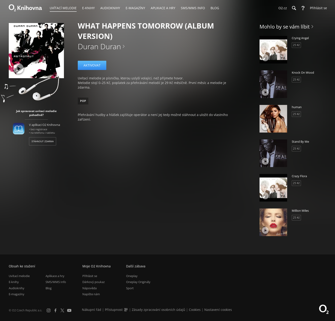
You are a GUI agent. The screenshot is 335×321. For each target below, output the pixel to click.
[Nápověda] (303, 8)
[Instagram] (48, 310)
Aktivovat (92, 65)
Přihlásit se (89, 276)
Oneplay (132, 276)
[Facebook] (55, 310)
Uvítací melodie (19, 276)
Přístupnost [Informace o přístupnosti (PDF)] (114, 309)
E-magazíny (16, 294)
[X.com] (62, 310)
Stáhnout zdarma (43, 141)
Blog (49, 288)
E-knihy (14, 282)
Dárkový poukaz (93, 282)
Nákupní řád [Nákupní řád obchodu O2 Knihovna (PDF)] (91, 309)
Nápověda (89, 288)
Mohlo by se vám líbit (285, 26)
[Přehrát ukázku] (18, 68)
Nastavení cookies (218, 309)
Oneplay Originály (138, 282)
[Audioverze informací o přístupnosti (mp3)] (126, 310)
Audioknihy (16, 288)
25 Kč (296, 45)
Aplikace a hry (55, 276)
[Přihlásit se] (317, 8)
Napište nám (91, 294)
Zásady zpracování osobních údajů (158, 309)
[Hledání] (293, 8)
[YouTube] (69, 310)
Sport (130, 288)
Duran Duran (99, 46)
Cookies (195, 309)
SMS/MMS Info (56, 282)
